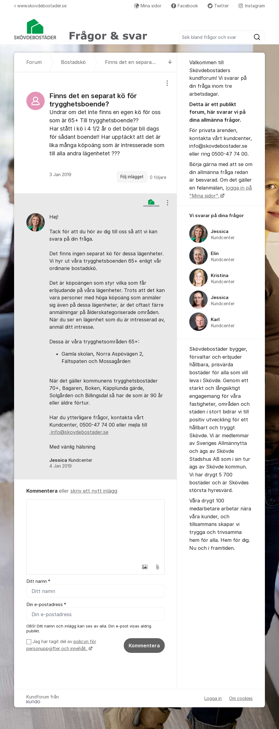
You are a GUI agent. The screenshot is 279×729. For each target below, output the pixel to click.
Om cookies (241, 698)
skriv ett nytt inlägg (93, 491)
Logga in (213, 698)
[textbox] (96, 530)
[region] (95, 132)
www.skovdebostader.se (40, 5)
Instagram (252, 5)
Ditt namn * (38, 581)
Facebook (184, 5)
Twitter (218, 5)
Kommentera (144, 645)
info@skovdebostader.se (78, 432)
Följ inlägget (132, 176)
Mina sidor (147, 5)
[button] (144, 567)
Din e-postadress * (46, 604)
